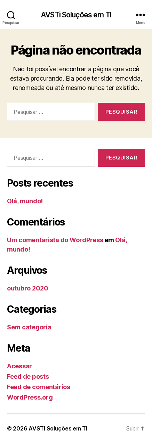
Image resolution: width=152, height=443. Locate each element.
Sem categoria (29, 327)
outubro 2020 (27, 288)
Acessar (19, 366)
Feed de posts (28, 376)
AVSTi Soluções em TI (76, 14)
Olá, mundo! (25, 201)
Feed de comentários (38, 387)
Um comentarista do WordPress (55, 240)
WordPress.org (30, 397)
